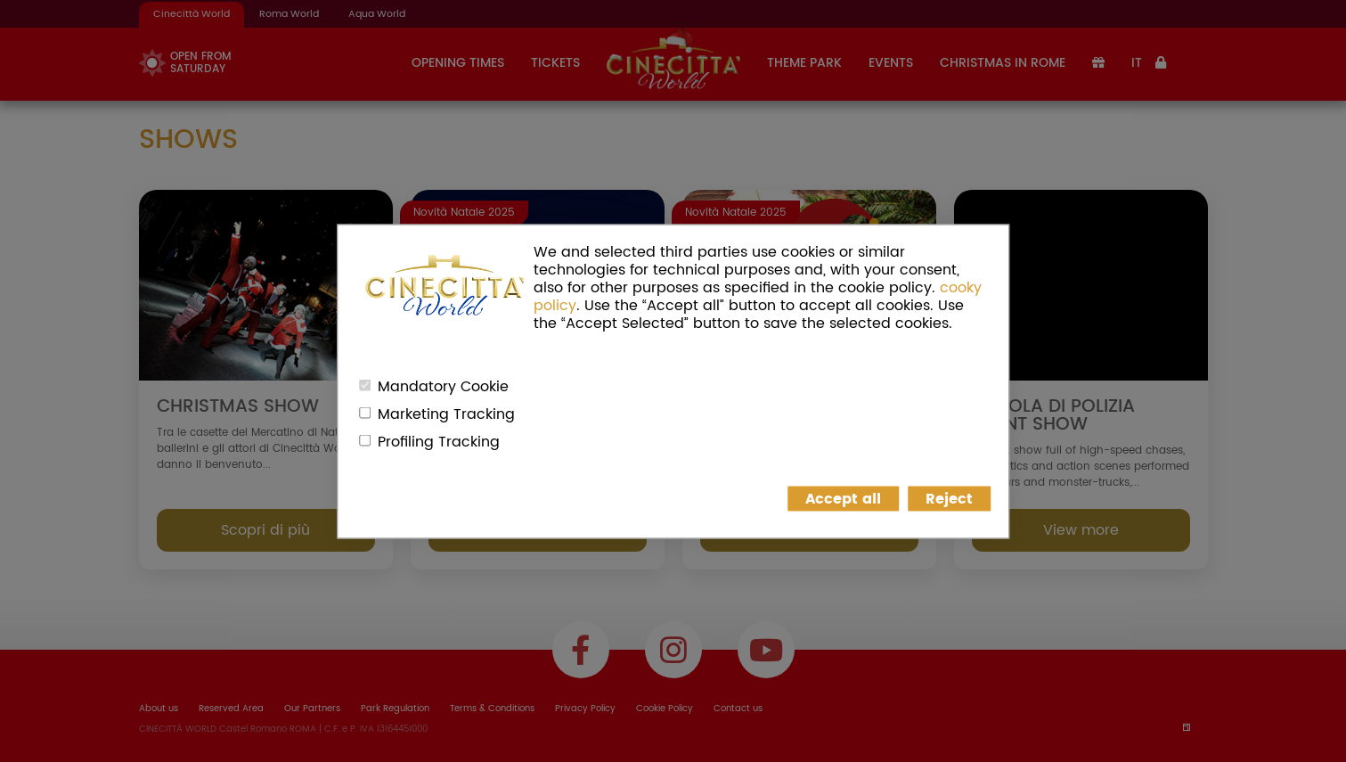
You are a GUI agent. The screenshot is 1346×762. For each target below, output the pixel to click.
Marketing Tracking (446, 413)
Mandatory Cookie (443, 385)
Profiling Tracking (439, 441)
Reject (949, 498)
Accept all (843, 498)
